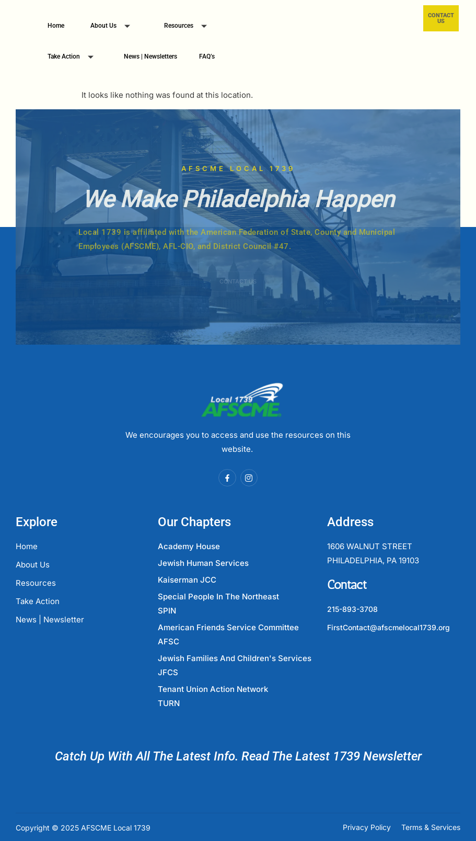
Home (56, 25)
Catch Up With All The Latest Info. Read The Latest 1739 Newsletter (238, 756)
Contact (347, 584)
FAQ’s (207, 56)
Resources (189, 27)
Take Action (74, 58)
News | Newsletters (150, 56)
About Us (114, 27)
